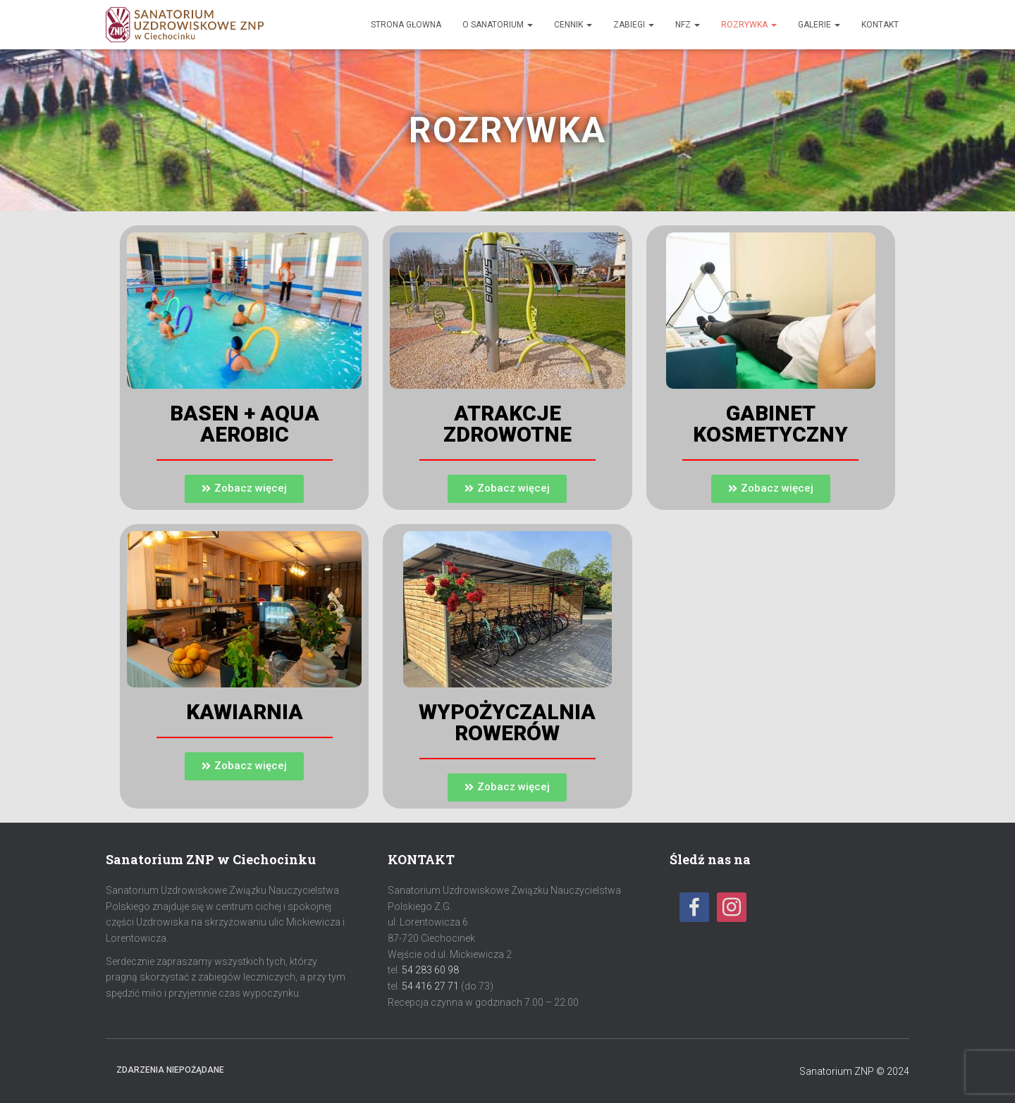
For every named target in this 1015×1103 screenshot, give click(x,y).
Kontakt (880, 25)
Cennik (573, 25)
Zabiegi (633, 25)
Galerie (819, 25)
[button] (244, 489)
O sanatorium (497, 25)
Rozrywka (749, 25)
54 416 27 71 (430, 986)
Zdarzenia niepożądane (170, 1070)
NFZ (687, 25)
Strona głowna (406, 25)
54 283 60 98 (430, 970)
